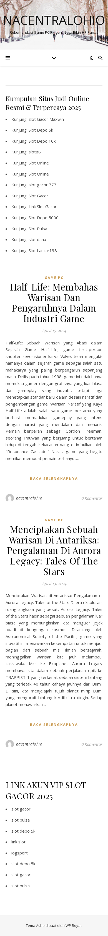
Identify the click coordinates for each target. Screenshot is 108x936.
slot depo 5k (23, 831)
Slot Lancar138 (43, 250)
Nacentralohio (54, 20)
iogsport (19, 853)
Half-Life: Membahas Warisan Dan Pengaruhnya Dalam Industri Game (54, 302)
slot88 (35, 152)
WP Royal (73, 925)
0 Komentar (91, 498)
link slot (18, 842)
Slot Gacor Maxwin (46, 119)
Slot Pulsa (38, 228)
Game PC (54, 277)
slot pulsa (20, 820)
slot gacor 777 (42, 184)
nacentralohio (29, 498)
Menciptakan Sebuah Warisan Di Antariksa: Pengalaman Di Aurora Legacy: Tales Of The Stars (54, 550)
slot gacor (21, 809)
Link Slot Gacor (43, 206)
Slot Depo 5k (41, 130)
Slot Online (39, 163)
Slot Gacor (38, 195)
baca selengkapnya (54, 478)
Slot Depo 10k (42, 141)
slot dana (37, 239)
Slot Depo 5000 (44, 217)
